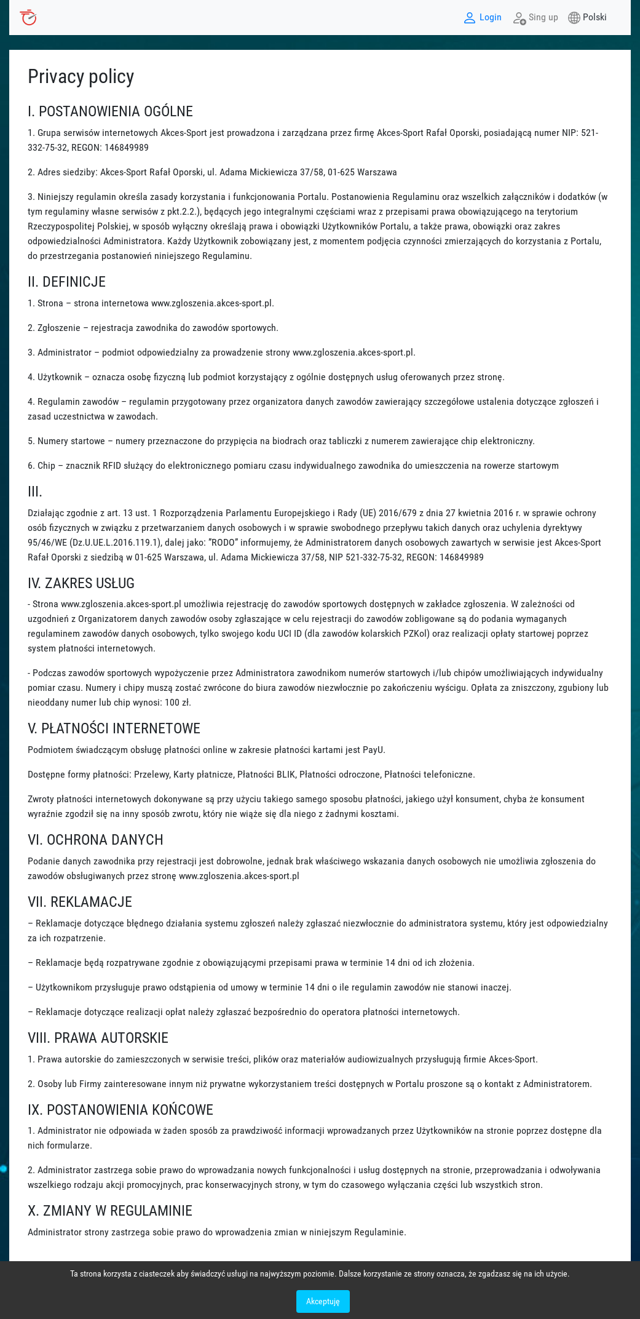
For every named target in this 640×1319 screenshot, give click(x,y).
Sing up (535, 17)
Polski (595, 17)
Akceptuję (323, 1301)
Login (482, 17)
